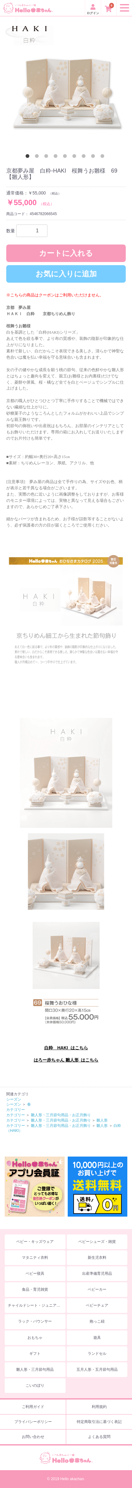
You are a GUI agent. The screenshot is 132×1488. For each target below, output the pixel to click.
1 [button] (29, 157)
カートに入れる (66, 253)
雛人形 (102, 1120)
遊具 (97, 1337)
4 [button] (57, 157)
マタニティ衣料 (35, 1257)
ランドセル (97, 1353)
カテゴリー (15, 1109)
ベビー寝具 (35, 1273)
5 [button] (66, 157)
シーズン (13, 1099)
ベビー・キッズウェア (35, 1241)
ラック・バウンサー (35, 1321)
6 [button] (75, 157)
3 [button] (47, 157)
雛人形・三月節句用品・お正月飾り (61, 1115)
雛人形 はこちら (82, 1059)
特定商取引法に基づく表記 (99, 1422)
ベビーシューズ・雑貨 (97, 1241)
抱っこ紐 (97, 1321)
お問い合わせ (33, 1437)
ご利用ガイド (33, 1407)
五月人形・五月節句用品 (97, 1369)
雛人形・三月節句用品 (35, 1369)
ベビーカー (97, 1289)
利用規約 (99, 1407)
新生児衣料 (97, 1257)
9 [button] (103, 157)
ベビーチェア (97, 1305)
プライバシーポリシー (33, 1422)
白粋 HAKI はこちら (66, 1047)
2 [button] (38, 157)
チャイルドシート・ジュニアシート (37, 1305)
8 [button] (94, 157)
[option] (66, 83)
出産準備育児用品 (97, 1273)
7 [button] (85, 157)
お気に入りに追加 (66, 274)
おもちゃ (34, 1337)
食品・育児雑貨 (35, 1289)
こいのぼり (35, 1385)
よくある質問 (99, 1437)
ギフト (35, 1353)
